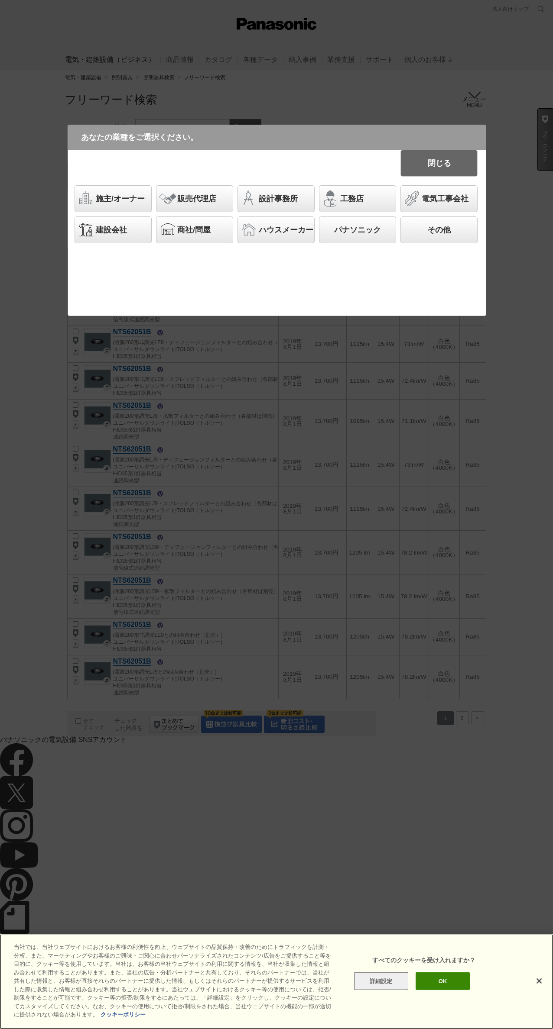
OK (443, 980)
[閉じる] (539, 980)
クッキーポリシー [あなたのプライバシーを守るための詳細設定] (123, 1014)
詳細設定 (381, 980)
